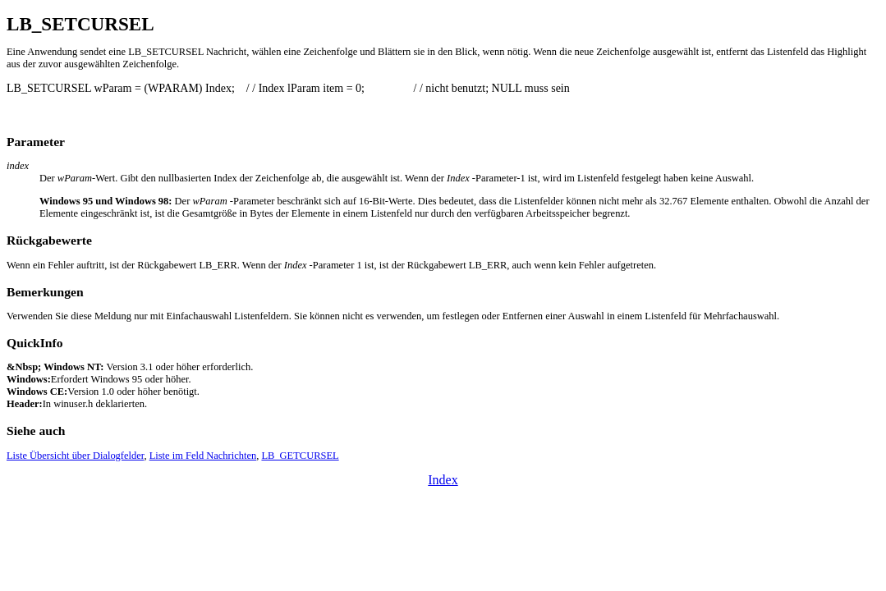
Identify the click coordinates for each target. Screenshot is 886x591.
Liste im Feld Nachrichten (203, 455)
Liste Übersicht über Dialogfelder (75, 455)
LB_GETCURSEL (299, 455)
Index (442, 480)
